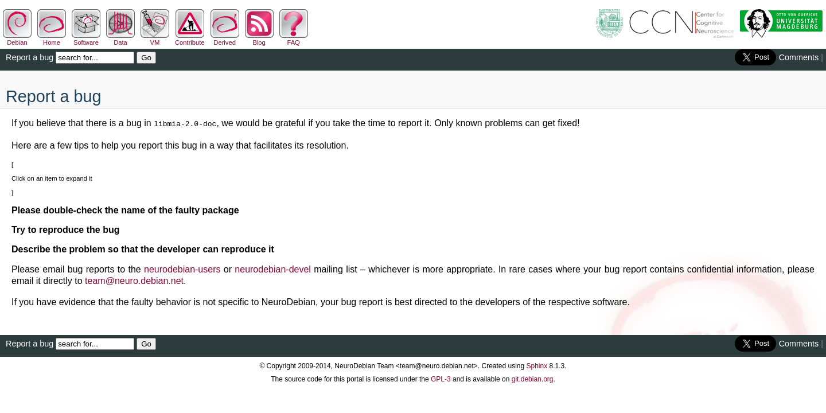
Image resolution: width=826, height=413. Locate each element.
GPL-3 (441, 378)
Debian (17, 39)
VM (155, 39)
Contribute (190, 39)
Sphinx (537, 365)
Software (86, 39)
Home (51, 39)
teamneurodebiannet (134, 280)
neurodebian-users (182, 268)
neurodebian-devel (273, 268)
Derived (225, 39)
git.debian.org (533, 378)
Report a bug (29, 57)
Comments (799, 57)
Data (120, 39)
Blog (259, 39)
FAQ (293, 39)
